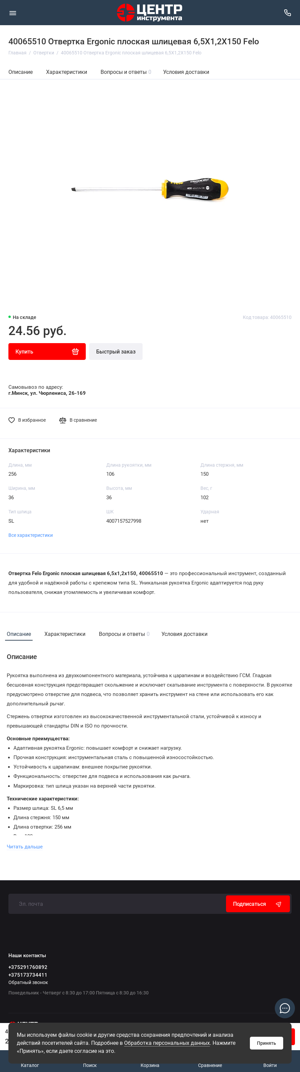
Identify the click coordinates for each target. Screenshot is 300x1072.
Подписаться (258, 903)
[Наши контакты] (287, 12)
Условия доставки (186, 72)
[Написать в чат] (285, 1008)
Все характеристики (30, 535)
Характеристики (66, 72)
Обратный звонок (28, 982)
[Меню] (12, 12)
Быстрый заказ (116, 351)
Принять (266, 1043)
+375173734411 (27, 975)
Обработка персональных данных (167, 1043)
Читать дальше (25, 847)
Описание (20, 72)
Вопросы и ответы (126, 72)
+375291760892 (27, 967)
